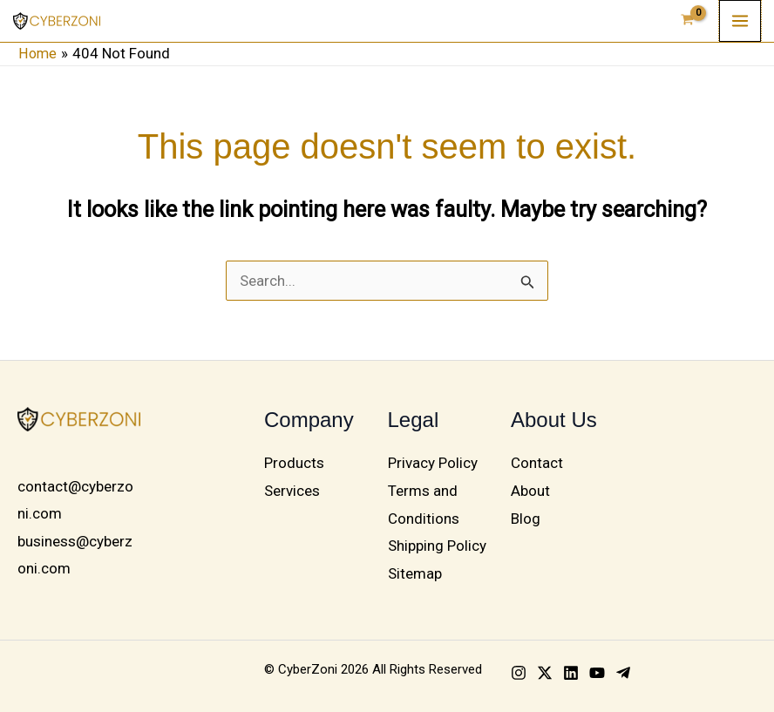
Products (294, 462)
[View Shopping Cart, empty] (688, 21)
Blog (525, 517)
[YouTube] (597, 673)
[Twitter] (545, 673)
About (530, 490)
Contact (537, 462)
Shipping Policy (437, 545)
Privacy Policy (433, 462)
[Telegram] (623, 673)
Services (292, 490)
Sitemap (415, 572)
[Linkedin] (571, 673)
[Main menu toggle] (740, 21)
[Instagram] (518, 673)
